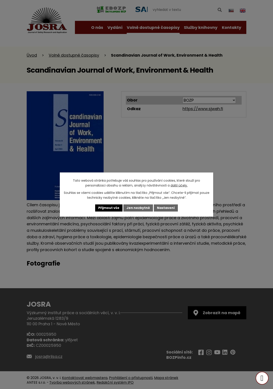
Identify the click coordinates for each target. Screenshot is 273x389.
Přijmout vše (108, 208)
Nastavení (166, 208)
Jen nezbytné (138, 208)
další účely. (179, 185)
